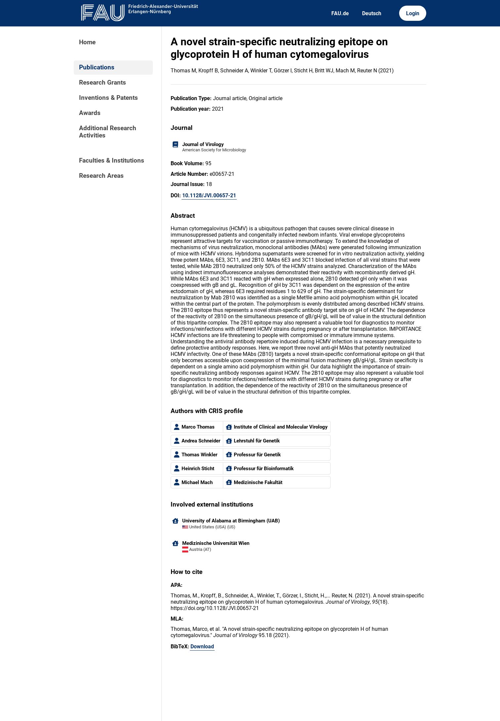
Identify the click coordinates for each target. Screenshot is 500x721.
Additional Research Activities (107, 132)
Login (412, 13)
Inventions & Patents (108, 97)
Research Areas (101, 175)
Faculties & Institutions (111, 160)
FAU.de (340, 13)
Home (87, 42)
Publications (96, 67)
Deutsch (371, 13)
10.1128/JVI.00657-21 (209, 195)
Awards (90, 113)
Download (202, 646)
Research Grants (102, 82)
